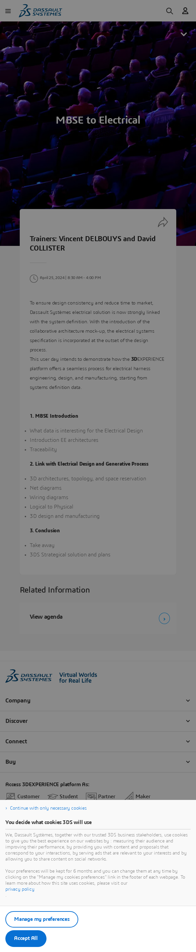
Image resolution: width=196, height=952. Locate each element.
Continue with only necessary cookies (48, 808)
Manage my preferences (42, 919)
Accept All (26, 938)
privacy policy (19, 889)
